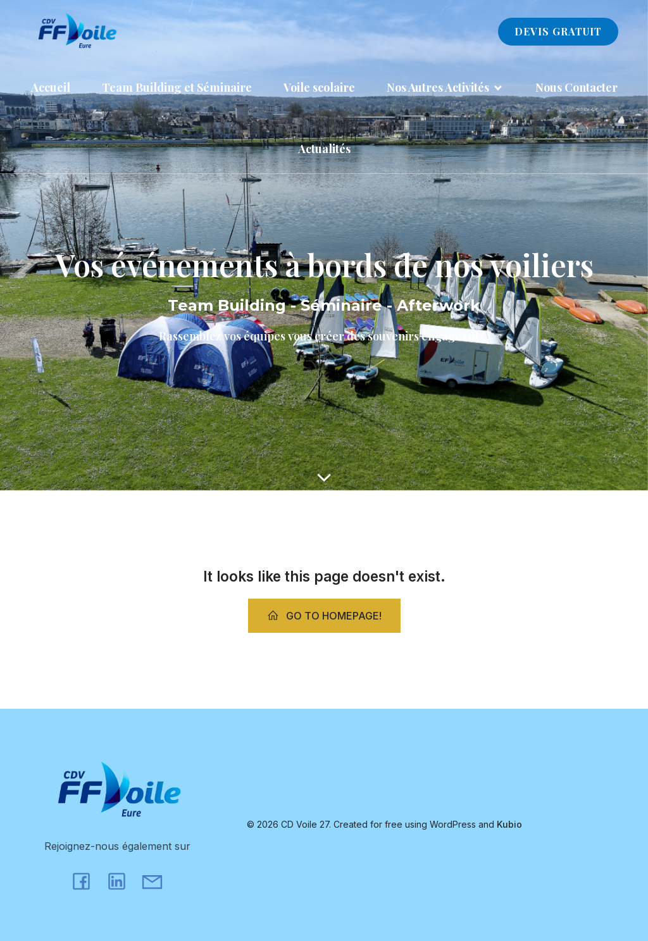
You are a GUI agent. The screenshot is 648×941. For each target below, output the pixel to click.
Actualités (324, 148)
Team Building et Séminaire (177, 87)
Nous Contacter (576, 87)
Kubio (509, 824)
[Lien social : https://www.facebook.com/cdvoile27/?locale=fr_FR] (86, 881)
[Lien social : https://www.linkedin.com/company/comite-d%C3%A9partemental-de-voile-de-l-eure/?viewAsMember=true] (121, 881)
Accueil (50, 87)
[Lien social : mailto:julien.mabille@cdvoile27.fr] (157, 881)
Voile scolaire (319, 87)
